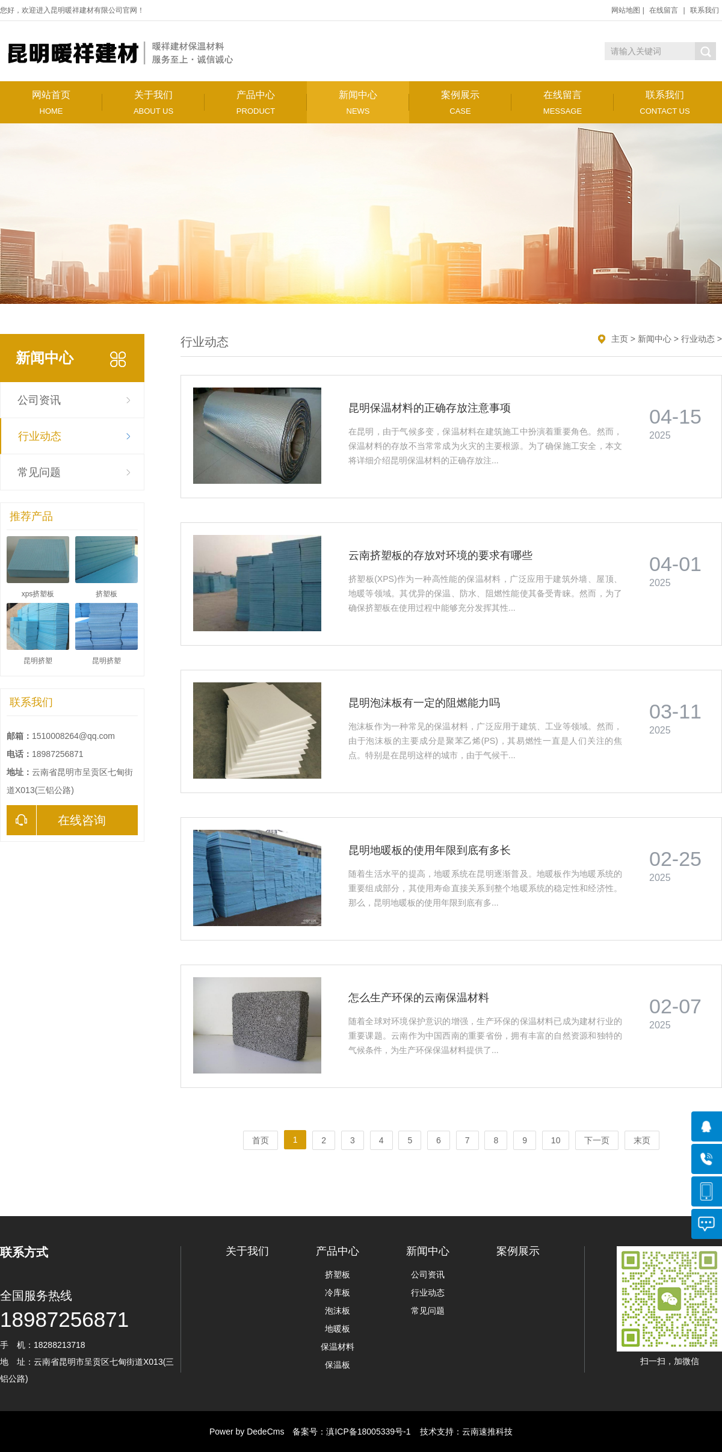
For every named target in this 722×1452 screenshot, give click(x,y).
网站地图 (625, 10)
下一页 (596, 1140)
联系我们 (704, 10)
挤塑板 (337, 1274)
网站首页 (51, 103)
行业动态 (39, 436)
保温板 (337, 1365)
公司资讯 (39, 400)
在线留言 (663, 10)
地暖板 (337, 1328)
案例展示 (460, 103)
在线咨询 (56, 820)
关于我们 (153, 103)
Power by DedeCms (247, 1431)
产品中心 (256, 103)
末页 (642, 1140)
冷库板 (337, 1292)
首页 (260, 1140)
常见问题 (39, 472)
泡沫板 (337, 1310)
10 (556, 1140)
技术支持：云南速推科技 (463, 1431)
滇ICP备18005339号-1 (368, 1431)
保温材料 (337, 1346)
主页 (619, 339)
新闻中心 (358, 103)
